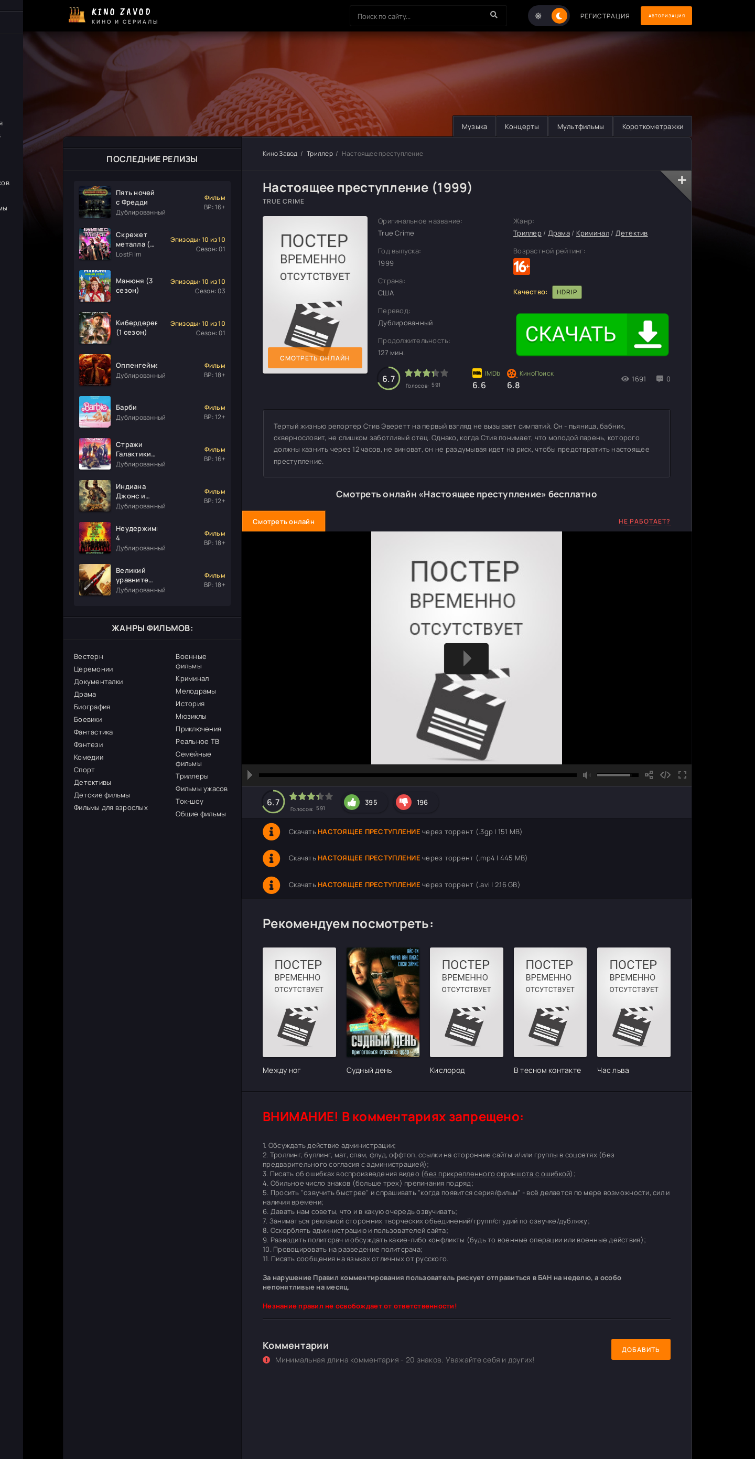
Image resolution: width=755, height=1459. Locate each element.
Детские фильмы (102, 795)
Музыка (460, 126)
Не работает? (645, 521)
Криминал (192, 679)
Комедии (88, 757)
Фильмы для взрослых (111, 808)
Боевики (88, 720)
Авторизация (655, 16)
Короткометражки (650, 126)
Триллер (320, 154)
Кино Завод (280, 154)
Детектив (632, 233)
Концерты (511, 126)
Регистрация (583, 16)
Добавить (641, 1349)
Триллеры (192, 776)
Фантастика (93, 732)
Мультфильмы (574, 126)
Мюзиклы (191, 716)
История (190, 704)
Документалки (98, 682)
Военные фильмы (191, 661)
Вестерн (88, 657)
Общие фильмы (201, 814)
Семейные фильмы (193, 759)
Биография (92, 707)
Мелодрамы (196, 691)
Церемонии (93, 669)
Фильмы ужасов (202, 789)
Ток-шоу (189, 801)
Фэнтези (88, 745)
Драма (85, 694)
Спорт (84, 770)
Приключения (198, 729)
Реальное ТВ (197, 742)
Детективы (92, 782)
